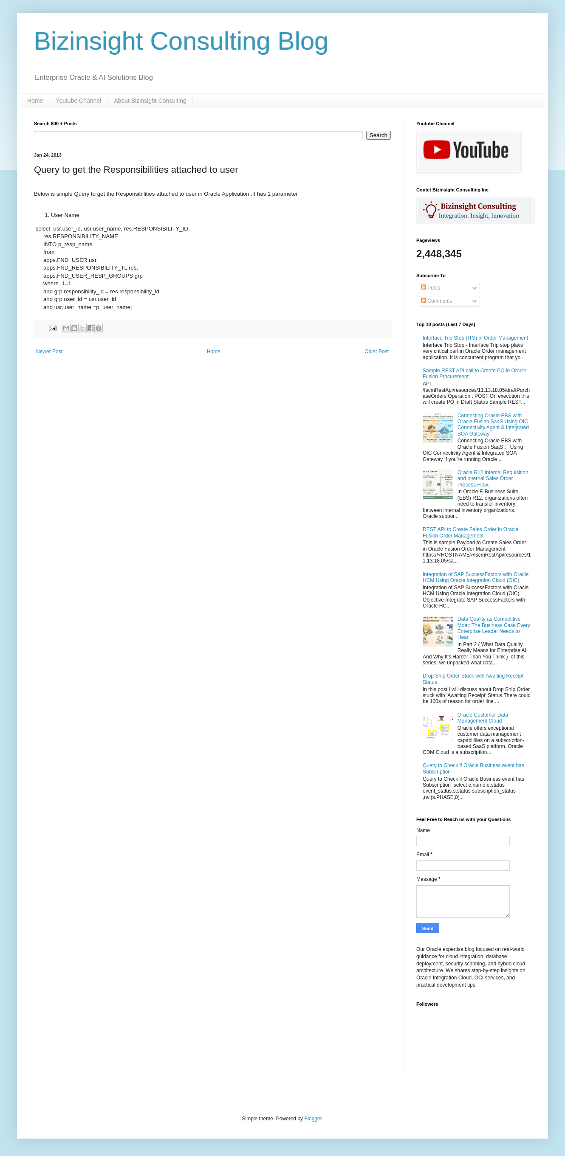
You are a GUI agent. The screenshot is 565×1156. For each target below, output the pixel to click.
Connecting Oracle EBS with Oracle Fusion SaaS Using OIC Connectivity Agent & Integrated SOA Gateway (493, 425)
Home (35, 100)
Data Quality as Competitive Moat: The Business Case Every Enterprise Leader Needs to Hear (494, 628)
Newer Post (49, 351)
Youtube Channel (78, 100)
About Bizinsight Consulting (150, 100)
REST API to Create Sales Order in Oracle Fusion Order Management (470, 532)
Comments (436, 301)
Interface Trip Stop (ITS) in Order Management (475, 338)
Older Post (376, 351)
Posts (430, 288)
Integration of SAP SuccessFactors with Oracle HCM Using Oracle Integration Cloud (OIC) (475, 577)
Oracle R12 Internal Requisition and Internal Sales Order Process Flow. (493, 479)
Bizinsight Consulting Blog (181, 41)
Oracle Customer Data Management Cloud (483, 718)
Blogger (313, 1119)
